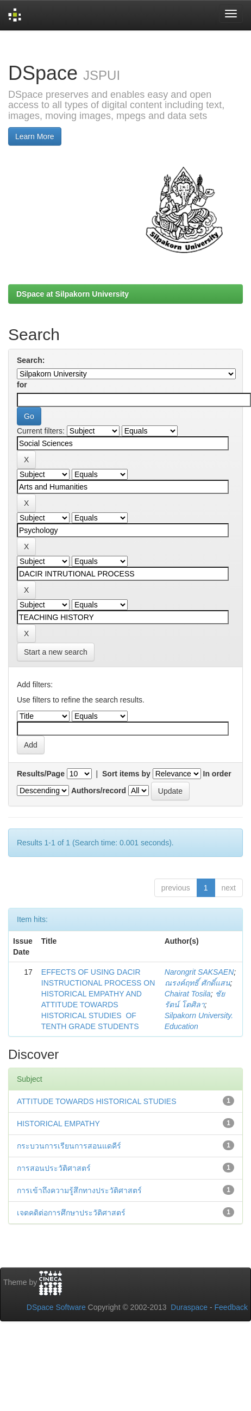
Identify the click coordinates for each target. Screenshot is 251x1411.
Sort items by (126, 773)
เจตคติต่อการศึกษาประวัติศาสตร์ (71, 1212)
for (22, 384)
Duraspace (189, 1307)
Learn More (34, 136)
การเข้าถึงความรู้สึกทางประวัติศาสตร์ (79, 1190)
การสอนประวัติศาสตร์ (54, 1168)
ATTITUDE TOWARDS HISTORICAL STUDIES (97, 1101)
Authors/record (98, 790)
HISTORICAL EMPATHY (58, 1123)
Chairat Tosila (188, 993)
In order (217, 773)
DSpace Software (56, 1307)
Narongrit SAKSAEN (199, 972)
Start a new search (55, 652)
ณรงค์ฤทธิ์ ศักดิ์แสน (197, 983)
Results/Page (41, 773)
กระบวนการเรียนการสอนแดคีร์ (69, 1146)
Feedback (231, 1307)
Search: (31, 360)
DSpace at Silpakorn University (72, 294)
